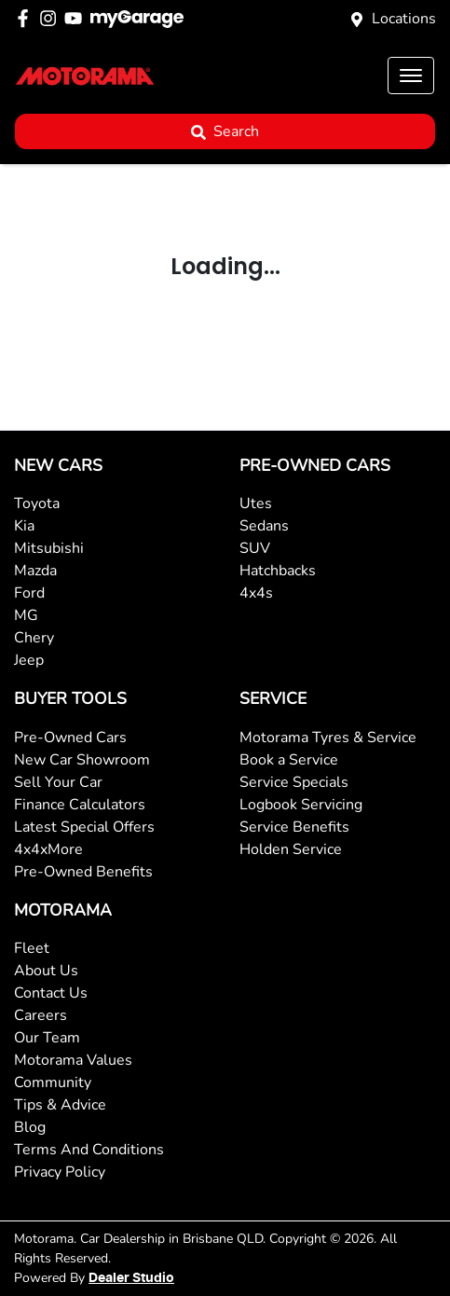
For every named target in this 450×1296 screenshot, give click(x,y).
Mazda (35, 570)
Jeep (29, 660)
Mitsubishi (49, 548)
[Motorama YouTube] (76, 18)
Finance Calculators (79, 804)
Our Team (47, 1037)
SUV (254, 548)
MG (26, 615)
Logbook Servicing (300, 804)
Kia (24, 526)
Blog (30, 1127)
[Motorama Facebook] (26, 18)
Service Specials (293, 782)
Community (52, 1082)
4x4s (256, 593)
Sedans (264, 526)
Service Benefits (294, 827)
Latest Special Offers (84, 827)
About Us (46, 970)
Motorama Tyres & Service (327, 737)
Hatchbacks (277, 570)
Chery (34, 637)
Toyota (37, 503)
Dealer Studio (131, 1278)
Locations (404, 18)
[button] (411, 75)
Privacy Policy (59, 1172)
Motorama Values (73, 1060)
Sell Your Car (58, 782)
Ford (29, 593)
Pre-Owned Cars (70, 737)
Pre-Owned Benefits (83, 872)
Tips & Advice (60, 1105)
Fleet (31, 948)
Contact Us (51, 993)
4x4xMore (48, 849)
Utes (255, 503)
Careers (40, 1015)
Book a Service (288, 760)
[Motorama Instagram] (51, 18)
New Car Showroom (82, 760)
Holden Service (290, 849)
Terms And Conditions (89, 1149)
